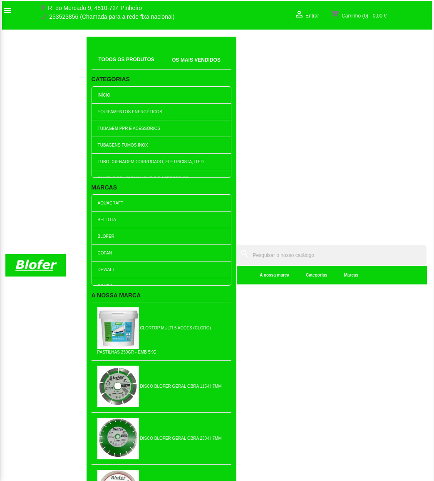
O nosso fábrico (25, 379)
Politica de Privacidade (144, 433)
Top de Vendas (133, 379)
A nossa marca (151, 66)
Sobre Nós (19, 371)
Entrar (340, 379)
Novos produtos (134, 371)
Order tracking (350, 371)
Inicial (100, 56)
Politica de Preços (137, 424)
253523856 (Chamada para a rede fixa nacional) (111, 17)
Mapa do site (22, 397)
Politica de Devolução (142, 442)
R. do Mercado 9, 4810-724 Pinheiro (95, 8)
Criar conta (346, 388)
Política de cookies (138, 451)
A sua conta (354, 357)
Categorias (193, 66)
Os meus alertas (353, 397)
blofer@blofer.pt (243, 414)
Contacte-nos (22, 388)
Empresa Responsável (143, 416)
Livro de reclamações (142, 407)
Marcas (228, 66)
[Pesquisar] (270, 46)
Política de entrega (138, 459)
